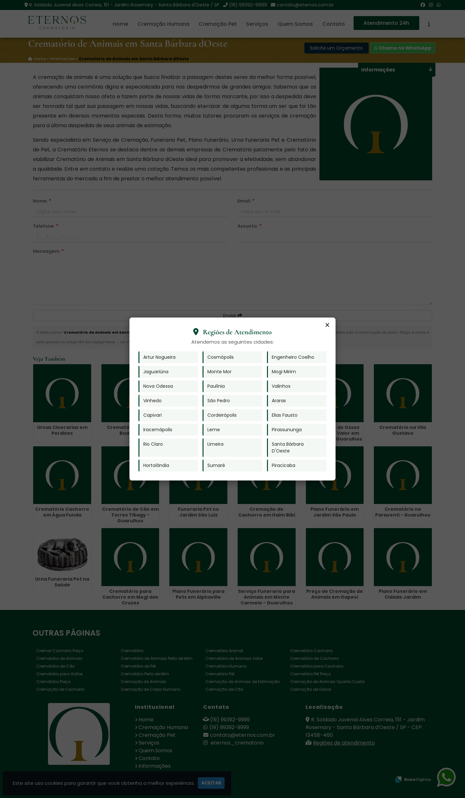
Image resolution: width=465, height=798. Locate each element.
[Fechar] (327, 325)
